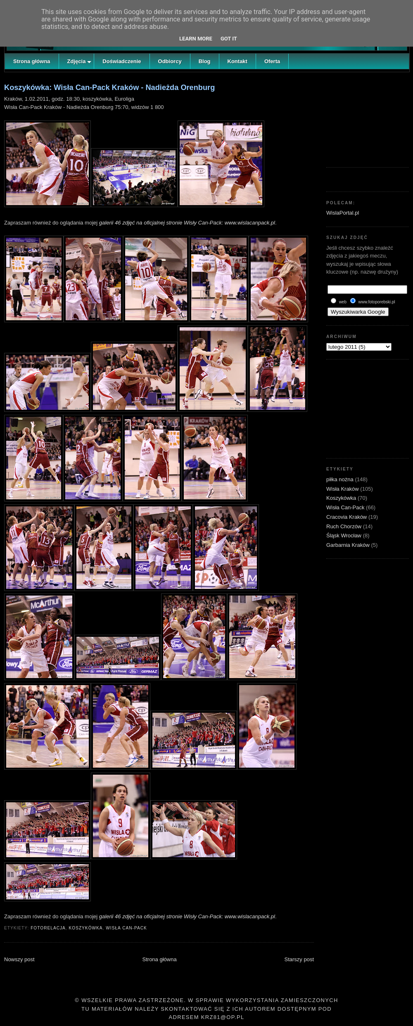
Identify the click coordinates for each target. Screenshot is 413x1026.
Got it (229, 38)
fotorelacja (48, 928)
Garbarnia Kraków (348, 545)
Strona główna (159, 959)
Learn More (195, 38)
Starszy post (299, 959)
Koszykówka (85, 928)
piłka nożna (340, 479)
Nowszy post (19, 959)
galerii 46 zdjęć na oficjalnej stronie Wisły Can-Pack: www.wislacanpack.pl (187, 223)
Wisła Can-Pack (126, 928)
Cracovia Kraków (347, 517)
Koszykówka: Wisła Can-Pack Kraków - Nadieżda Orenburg (109, 87)
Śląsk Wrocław (344, 535)
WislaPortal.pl (342, 213)
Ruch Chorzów (344, 526)
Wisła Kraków (343, 489)
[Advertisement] (367, 117)
